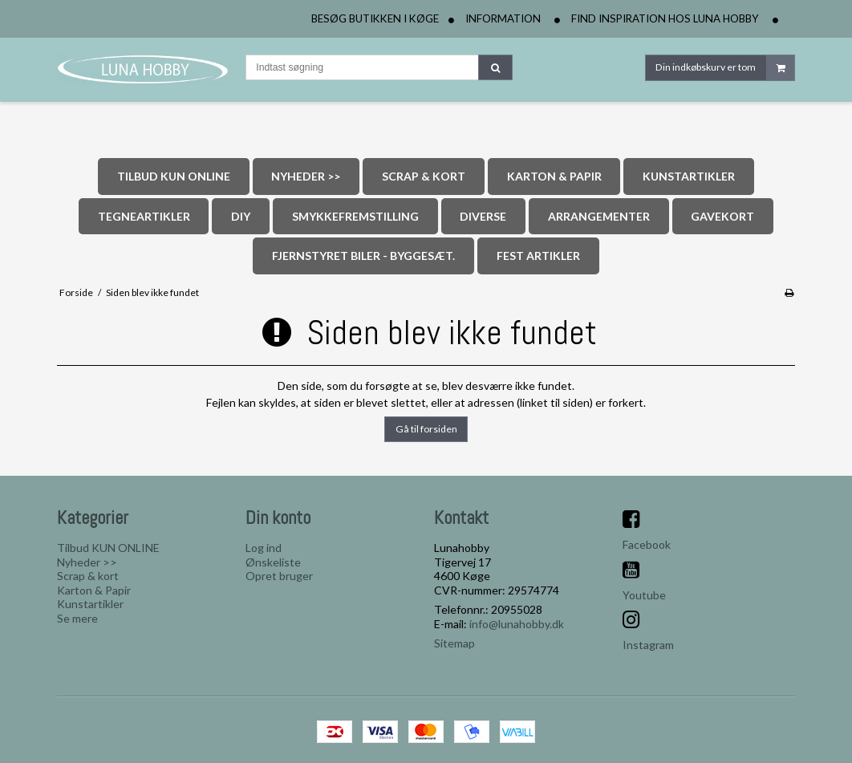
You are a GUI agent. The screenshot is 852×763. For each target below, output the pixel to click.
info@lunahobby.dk (516, 624)
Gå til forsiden (426, 429)
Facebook (647, 544)
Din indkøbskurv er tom (724, 67)
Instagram (648, 644)
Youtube (644, 595)
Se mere (77, 618)
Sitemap (454, 643)
